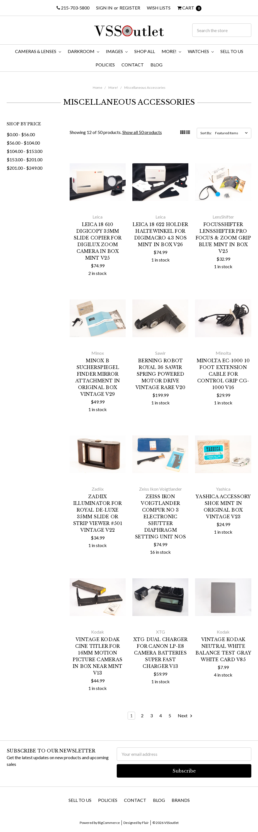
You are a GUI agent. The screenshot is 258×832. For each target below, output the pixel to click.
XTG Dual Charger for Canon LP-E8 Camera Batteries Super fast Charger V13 (160, 653)
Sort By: (206, 133)
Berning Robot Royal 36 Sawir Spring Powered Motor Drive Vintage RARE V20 (160, 374)
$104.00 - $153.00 (24, 151)
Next (185, 716)
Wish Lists (159, 7)
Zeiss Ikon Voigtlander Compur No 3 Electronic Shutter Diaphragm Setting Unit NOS (160, 517)
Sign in (104, 7)
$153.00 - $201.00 (24, 159)
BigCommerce (109, 823)
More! (171, 51)
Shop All (144, 51)
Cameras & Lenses (38, 51)
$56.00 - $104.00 (23, 142)
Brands (181, 800)
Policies (105, 64)
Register (130, 7)
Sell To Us (231, 51)
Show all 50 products (142, 132)
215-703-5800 (73, 7)
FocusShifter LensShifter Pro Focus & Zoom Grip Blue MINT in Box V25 (223, 238)
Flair (145, 823)
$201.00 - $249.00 (24, 168)
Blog (156, 64)
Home (97, 87)
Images (117, 51)
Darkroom (83, 51)
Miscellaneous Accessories (144, 87)
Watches (201, 51)
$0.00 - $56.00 (21, 134)
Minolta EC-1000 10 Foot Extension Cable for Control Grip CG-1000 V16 (223, 374)
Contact (132, 64)
